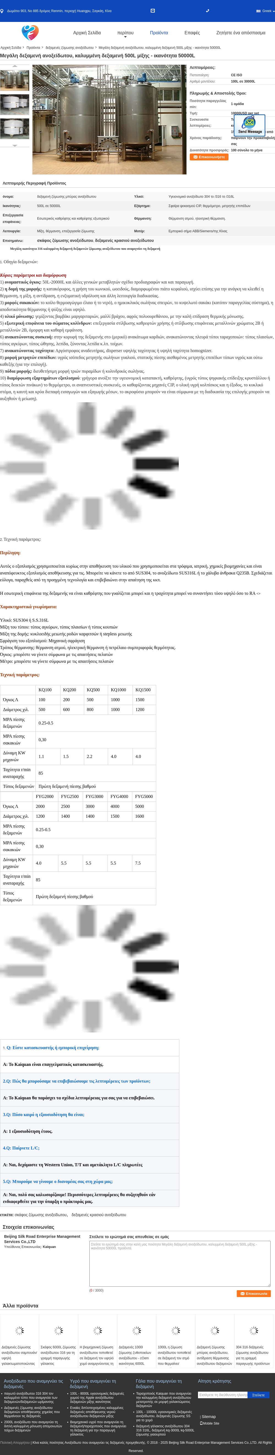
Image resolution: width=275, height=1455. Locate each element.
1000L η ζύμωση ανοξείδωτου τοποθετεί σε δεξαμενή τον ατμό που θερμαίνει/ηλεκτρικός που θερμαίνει (174, 1361)
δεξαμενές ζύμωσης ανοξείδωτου (70, 48)
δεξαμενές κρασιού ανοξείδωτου (99, 1215)
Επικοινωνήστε (212, 157)
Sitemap (209, 1416)
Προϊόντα (159, 32)
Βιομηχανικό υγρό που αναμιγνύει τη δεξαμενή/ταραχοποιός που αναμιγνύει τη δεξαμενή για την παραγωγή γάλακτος (98, 1428)
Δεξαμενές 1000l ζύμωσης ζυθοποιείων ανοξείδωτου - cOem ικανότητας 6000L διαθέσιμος (135, 1358)
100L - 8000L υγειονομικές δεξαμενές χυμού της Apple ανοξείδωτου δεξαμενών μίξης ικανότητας (97, 1398)
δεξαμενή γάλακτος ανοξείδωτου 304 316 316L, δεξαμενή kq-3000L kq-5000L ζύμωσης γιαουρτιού (165, 1430)
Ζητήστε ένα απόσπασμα (240, 32)
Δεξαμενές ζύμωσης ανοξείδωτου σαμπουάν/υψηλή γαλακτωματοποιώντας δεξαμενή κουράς (19, 1358)
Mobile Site (209, 1423)
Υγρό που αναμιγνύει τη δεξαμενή (93, 1384)
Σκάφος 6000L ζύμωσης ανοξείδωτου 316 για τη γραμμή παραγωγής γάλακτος (58, 1355)
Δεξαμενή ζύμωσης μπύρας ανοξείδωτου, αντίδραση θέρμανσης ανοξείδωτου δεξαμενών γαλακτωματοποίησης (214, 1358)
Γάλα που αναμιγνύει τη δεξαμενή (159, 1384)
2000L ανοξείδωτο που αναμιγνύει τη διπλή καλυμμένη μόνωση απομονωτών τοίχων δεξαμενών (33, 1426)
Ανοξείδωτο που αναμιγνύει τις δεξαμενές (33, 1384)
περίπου (125, 32)
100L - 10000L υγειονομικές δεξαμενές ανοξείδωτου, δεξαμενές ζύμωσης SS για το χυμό (164, 1416)
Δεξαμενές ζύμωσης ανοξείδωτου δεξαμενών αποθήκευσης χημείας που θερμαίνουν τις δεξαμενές (32, 1412)
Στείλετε (258, 1395)
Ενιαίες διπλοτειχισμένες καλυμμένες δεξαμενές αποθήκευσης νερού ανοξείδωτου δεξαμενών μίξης (96, 1412)
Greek (268, 11)
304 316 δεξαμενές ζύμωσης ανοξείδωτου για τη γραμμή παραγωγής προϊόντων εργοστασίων (253, 1358)
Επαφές (192, 32)
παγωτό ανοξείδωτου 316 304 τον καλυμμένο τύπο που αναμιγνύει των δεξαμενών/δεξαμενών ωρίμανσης (30, 1398)
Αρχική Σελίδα (87, 32)
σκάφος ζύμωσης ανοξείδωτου (41, 1215)
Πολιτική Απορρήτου (15, 1443)
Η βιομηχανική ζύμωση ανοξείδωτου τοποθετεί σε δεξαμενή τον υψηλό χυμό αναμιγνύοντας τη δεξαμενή (97, 1358)
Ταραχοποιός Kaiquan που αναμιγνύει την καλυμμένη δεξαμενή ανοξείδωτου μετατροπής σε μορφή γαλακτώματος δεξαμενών (163, 1400)
